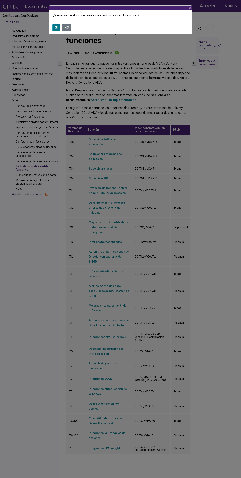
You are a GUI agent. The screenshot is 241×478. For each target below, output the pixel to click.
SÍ (56, 27)
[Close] (190, 7)
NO (66, 27)
